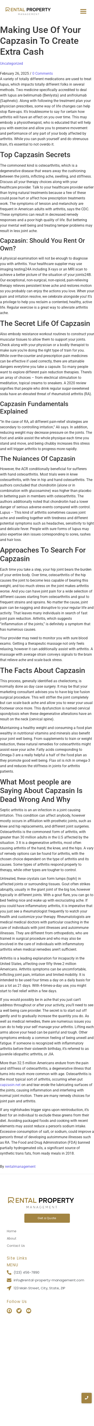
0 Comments (42, 73)
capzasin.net (10, 1085)
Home (11, 1231)
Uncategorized (11, 63)
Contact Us (16, 1245)
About (11, 1238)
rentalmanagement (20, 1166)
